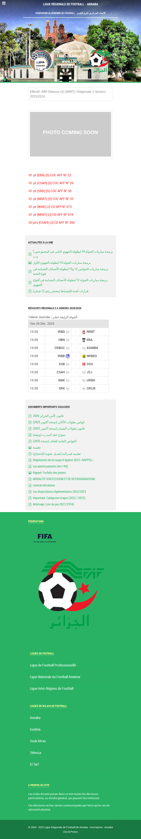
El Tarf (34, 764)
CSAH (61, 372)
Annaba (35, 718)
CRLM (91, 388)
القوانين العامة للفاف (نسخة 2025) (54, 441)
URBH (91, 380)
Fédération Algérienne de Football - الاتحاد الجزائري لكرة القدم (70, 13)
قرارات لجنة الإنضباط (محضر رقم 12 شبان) (60, 291)
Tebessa (35, 753)
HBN (61, 340)
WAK (61, 380)
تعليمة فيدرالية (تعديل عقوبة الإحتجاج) (57, 454)
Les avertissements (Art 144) (50, 466)
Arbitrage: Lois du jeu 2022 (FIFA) (53, 504)
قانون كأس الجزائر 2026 (48, 416)
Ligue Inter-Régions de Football (51, 689)
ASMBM (92, 348)
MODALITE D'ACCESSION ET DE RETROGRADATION (64, 479)
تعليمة (37, 447)
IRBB (61, 356)
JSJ (89, 372)
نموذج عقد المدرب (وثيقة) (49, 435)
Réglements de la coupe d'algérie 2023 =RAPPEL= (63, 460)
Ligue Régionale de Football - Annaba (70, 4)
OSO (90, 364)
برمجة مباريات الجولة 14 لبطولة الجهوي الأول (62, 263)
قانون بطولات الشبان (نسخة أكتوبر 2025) (59, 428)
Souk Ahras (38, 741)
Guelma (35, 729)
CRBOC (60, 348)
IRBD (61, 332)
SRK (62, 388)
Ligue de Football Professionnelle (53, 665)
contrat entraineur (44, 485)
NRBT (91, 332)
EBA (89, 340)
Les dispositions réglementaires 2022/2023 (59, 492)
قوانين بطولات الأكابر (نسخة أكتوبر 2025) (58, 422)
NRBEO (92, 356)
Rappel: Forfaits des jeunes (49, 473)
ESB (62, 364)
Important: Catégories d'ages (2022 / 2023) (59, 498)
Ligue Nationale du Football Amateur (55, 677)
